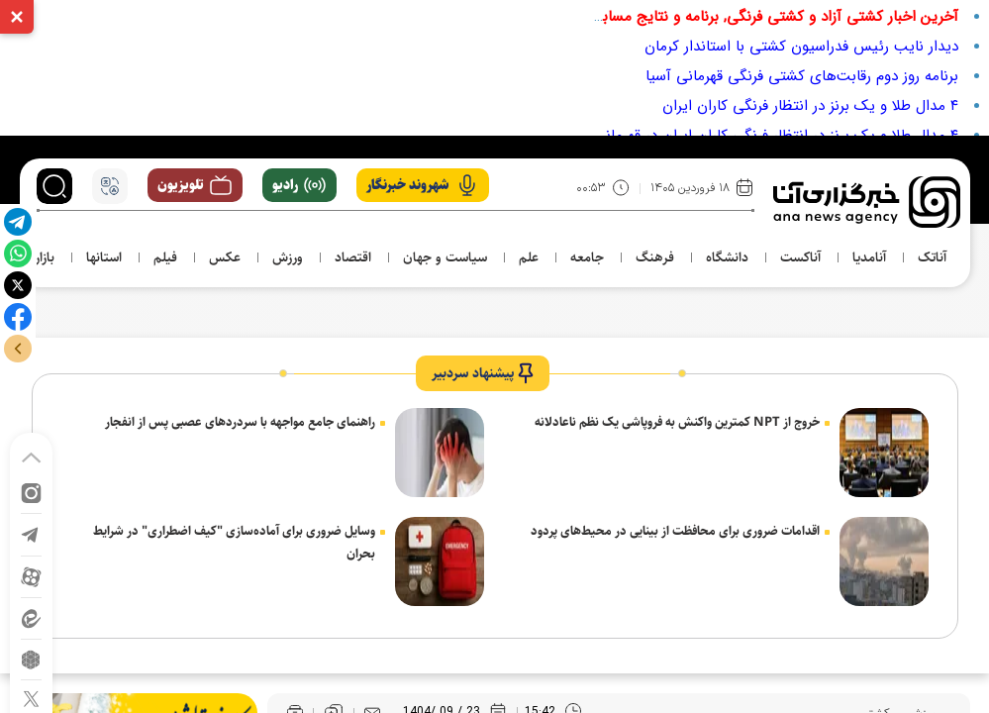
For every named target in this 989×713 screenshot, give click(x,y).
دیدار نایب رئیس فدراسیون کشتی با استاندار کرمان (801, 46)
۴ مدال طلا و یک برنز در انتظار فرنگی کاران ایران (810, 106)
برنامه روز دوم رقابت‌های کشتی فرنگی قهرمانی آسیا (801, 76)
